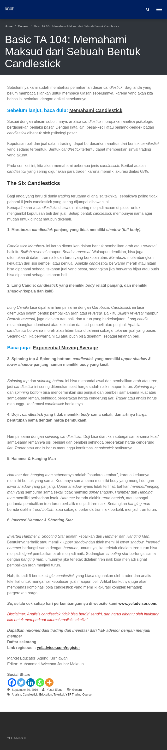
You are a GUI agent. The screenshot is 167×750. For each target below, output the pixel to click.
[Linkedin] (30, 682)
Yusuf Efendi (55, 689)
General (23, 26)
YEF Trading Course (79, 694)
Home (8, 26)
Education (45, 694)
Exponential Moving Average (65, 347)
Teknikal (59, 694)
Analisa (16, 694)
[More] (49, 682)
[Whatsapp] (40, 682)
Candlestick (30, 694)
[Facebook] (12, 682)
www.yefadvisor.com (137, 603)
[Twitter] (21, 682)
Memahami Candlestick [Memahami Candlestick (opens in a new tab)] (95, 110)
